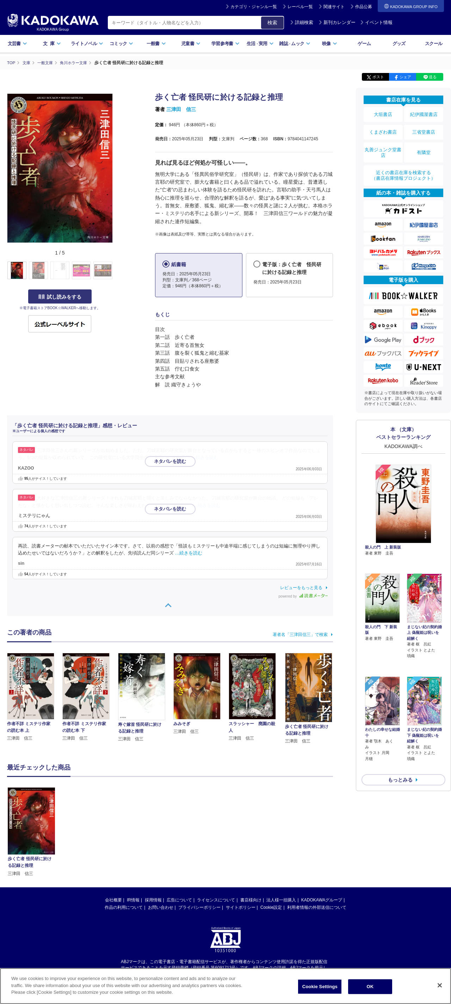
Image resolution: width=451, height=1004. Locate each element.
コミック (121, 43)
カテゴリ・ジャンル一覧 (253, 6)
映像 (329, 43)
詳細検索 (301, 22)
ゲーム (364, 43)
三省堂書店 (423, 128)
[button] (117, 270)
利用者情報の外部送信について (316, 907)
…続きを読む (205, 457)
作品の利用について (124, 907)
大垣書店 (383, 113)
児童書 (190, 43)
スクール (433, 43)
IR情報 (133, 899)
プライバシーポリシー (199, 907)
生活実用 (260, 43)
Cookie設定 (271, 907)
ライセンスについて (216, 899)
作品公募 (363, 6)
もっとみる (400, 730)
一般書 (156, 43)
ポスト (378, 77)
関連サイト (334, 6)
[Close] (439, 985)
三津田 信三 (181, 109)
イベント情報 (376, 22)
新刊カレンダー (337, 22)
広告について (179, 899)
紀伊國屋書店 (424, 113)
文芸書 (17, 43)
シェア (405, 77)
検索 (272, 22)
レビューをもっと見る (301, 587)
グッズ (399, 43)
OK (369, 986)
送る (433, 77)
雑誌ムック (294, 43)
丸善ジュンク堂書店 (383, 145)
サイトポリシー (240, 907)
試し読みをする (59, 296)
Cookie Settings (320, 986)
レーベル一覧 (300, 6)
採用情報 (153, 899)
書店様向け (250, 899)
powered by (303, 596)
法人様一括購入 (281, 899)
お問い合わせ (160, 907)
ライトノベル (87, 43)
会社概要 (113, 899)
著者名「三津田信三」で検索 (300, 634)
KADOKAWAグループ (321, 899)
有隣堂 (424, 145)
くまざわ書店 (383, 128)
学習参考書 (225, 43)
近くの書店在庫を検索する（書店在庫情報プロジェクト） (403, 165)
